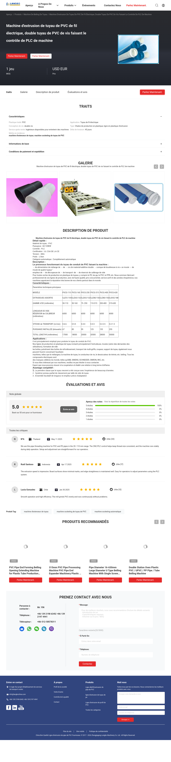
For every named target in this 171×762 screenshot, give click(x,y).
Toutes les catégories (93, 710)
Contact (56, 702)
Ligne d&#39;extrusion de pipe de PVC (94, 688)
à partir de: (84, 636)
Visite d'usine (58, 692)
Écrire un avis (68, 409)
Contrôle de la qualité (61, 697)
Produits (18, 14)
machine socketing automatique (108, 512)
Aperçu (9, 14)
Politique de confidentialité (98, 731)
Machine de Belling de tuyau (35, 14)
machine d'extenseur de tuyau (36, 512)
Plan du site (67, 731)
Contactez (87, 664)
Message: (84, 605)
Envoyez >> (125, 720)
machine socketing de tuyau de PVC (71, 512)
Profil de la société (60, 687)
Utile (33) (110, 439)
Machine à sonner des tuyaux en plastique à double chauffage (64, 570)
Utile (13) (117, 490)
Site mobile (80, 731)
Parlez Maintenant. (17, 56)
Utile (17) (119, 464)
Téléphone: (84, 649)
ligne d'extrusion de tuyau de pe (95, 696)
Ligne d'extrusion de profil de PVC (96, 704)
